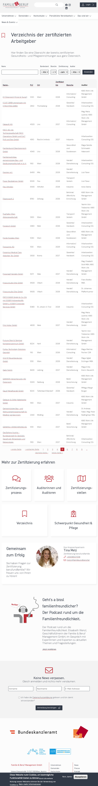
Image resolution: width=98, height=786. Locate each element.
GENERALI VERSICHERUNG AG (15, 427)
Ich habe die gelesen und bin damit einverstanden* (47, 699)
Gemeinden (24, 16)
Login (88, 5)
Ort (38, 85)
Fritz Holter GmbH (10, 325)
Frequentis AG (8, 247)
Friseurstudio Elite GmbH (13, 283)
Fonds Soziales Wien (11, 238)
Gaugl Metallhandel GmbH (13, 391)
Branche (54, 66)
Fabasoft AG (7, 124)
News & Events (8, 22)
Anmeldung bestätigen (46, 708)
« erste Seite (16, 449)
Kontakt (77, 771)
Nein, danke (67, 777)
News (76, 765)
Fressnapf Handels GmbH (13, 274)
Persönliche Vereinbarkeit (61, 16)
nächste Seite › (41, 453)
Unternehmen (8, 16)
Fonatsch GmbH (9, 226)
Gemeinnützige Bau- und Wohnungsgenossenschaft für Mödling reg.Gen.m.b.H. (15, 411)
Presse (77, 768)
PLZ (31, 85)
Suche (57, 4)
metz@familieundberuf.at (78, 560)
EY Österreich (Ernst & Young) (15, 97)
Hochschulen (39, 16)
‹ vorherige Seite (32, 449)
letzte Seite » (57, 453)
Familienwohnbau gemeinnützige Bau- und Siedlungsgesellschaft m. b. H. (14, 160)
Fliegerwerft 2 (8, 199)
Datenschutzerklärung (42, 697)
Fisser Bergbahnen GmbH (13, 181)
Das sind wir (83, 16)
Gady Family (7, 370)
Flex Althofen (8, 187)
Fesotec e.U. (8, 172)
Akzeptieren (80, 777)
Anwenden (88, 72)
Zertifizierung (63, 66)
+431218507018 (73, 557)
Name (4, 66)
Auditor (72, 66)
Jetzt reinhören (49, 649)
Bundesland (44, 66)
